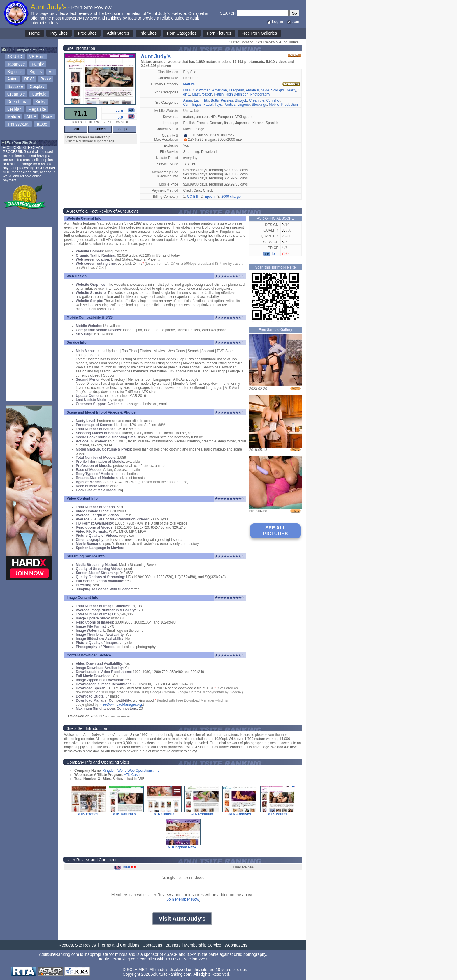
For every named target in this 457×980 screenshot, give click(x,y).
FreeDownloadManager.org (120, 704)
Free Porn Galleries (259, 33)
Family (38, 64)
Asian (12, 79)
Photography (260, 94)
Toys (218, 105)
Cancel (100, 129)
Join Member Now (182, 899)
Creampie (16, 94)
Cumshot (273, 100)
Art (51, 71)
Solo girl (277, 90)
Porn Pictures (219, 33)
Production (289, 105)
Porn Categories (181, 33)
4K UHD (14, 56)
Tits (206, 100)
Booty (46, 79)
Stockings (259, 105)
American (219, 90)
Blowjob (241, 100)
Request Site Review (77, 945)
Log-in (274, 21)
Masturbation (202, 94)
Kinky (40, 101)
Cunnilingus (192, 105)
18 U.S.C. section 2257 (187, 959)
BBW (29, 79)
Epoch (210, 197)
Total (270, 254)
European (236, 90)
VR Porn (37, 56)
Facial (208, 105)
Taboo (41, 124)
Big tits (35, 71)
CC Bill (192, 197)
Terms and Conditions (119, 945)
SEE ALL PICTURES (275, 530)
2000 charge (231, 197)
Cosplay (37, 86)
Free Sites (87, 33)
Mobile (274, 105)
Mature (13, 116)
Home (34, 33)
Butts (215, 100)
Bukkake (15, 86)
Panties (229, 105)
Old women (201, 90)
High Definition (237, 94)
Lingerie (243, 105)
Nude (47, 116)
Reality (291, 90)
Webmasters (235, 945)
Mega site (37, 109)
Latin (197, 100)
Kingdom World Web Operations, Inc (131, 771)
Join (292, 21)
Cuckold (39, 94)
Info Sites (148, 33)
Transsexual (18, 124)
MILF (31, 116)
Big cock (15, 71)
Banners (173, 945)
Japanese (16, 64)
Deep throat (18, 101)
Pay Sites (59, 33)
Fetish (219, 94)
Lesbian (14, 109)
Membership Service (202, 945)
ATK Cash (132, 775)
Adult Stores (118, 33)
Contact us (152, 945)
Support (124, 129)
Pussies (227, 100)
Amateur (252, 90)
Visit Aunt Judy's (182, 918)
